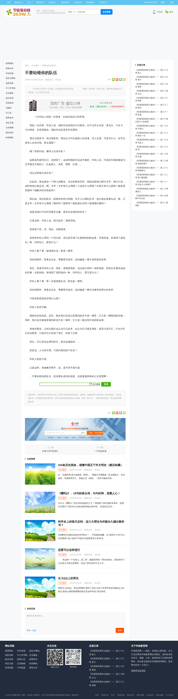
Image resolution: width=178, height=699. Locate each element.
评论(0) (58, 80)
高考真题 (9, 667)
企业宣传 (77, 2)
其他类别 (10, 103)
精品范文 (52, 2)
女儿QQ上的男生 (68, 578)
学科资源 (10, 73)
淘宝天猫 (10, 123)
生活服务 (10, 93)
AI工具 (8, 113)
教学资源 (65, 2)
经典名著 (39, 2)
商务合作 (10, 68)
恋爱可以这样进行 (69, 549)
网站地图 (90, 2)
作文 (29, 2)
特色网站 (10, 137)
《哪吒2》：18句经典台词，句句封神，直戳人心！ (89, 493)
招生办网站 (10, 78)
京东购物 (10, 127)
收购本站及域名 (138, 670)
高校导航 (10, 83)
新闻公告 (18, 2)
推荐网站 (10, 63)
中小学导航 (10, 88)
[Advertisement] (89, 39)
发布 (120, 630)
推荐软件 (10, 118)
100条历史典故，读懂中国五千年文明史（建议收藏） (90, 465)
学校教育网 (15, 695)
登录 (28, 630)
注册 (171, 2)
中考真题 (21, 667)
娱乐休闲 (10, 98)
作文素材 (35, 65)
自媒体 (9, 108)
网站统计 (75, 695)
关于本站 (102, 2)
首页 (9, 2)
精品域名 (10, 132)
